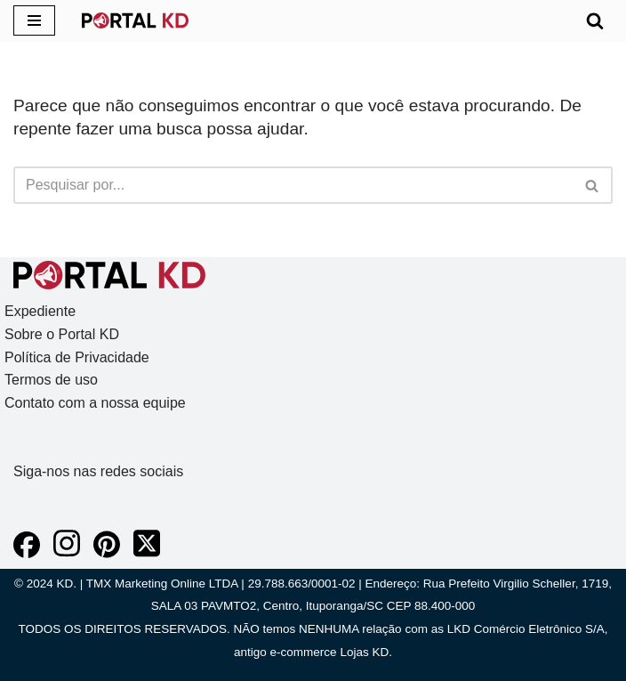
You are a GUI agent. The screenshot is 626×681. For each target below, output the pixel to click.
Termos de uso (51, 379)
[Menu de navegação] (34, 20)
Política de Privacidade (76, 357)
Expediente (40, 311)
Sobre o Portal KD (61, 334)
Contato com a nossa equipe (95, 402)
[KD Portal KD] (135, 20)
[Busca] (595, 20)
